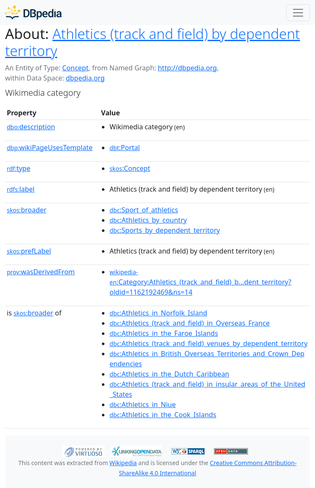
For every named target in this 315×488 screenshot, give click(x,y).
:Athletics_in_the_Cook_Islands (163, 414)
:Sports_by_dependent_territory (165, 230)
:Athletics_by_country (148, 220)
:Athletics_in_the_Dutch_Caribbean (169, 374)
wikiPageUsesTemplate (50, 147)
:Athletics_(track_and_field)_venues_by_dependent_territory (208, 343)
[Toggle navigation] (298, 12)
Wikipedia (123, 463)
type (19, 168)
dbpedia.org (85, 78)
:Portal (125, 147)
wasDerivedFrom (41, 271)
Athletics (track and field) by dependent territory (152, 42)
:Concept (130, 168)
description (31, 126)
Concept (75, 68)
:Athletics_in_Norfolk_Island (158, 313)
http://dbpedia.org (187, 68)
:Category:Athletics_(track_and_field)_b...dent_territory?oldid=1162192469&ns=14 (200, 282)
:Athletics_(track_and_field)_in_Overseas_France (190, 323)
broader (26, 210)
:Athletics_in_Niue (143, 404)
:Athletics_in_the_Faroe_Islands (164, 333)
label (21, 189)
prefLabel (29, 251)
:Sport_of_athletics (144, 210)
